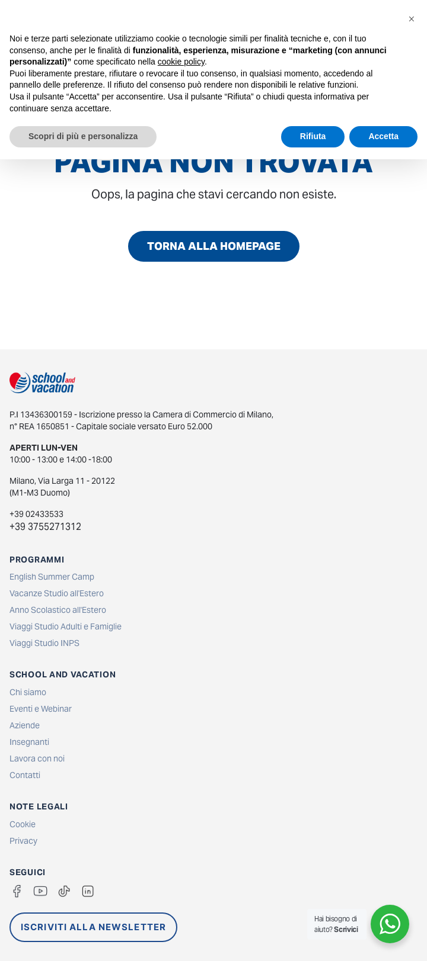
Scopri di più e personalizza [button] (83, 136)
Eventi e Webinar (40, 708)
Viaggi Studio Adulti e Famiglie (65, 626)
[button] (411, 18)
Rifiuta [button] (313, 136)
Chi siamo (27, 692)
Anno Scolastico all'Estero (57, 610)
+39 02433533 (36, 514)
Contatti (24, 775)
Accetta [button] (383, 136)
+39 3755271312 (45, 526)
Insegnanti (29, 742)
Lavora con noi (37, 758)
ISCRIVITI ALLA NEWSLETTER (93, 927)
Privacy (23, 840)
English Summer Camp (51, 576)
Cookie (22, 824)
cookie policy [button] (181, 61)
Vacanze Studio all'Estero (56, 593)
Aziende (24, 725)
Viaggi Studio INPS (44, 643)
